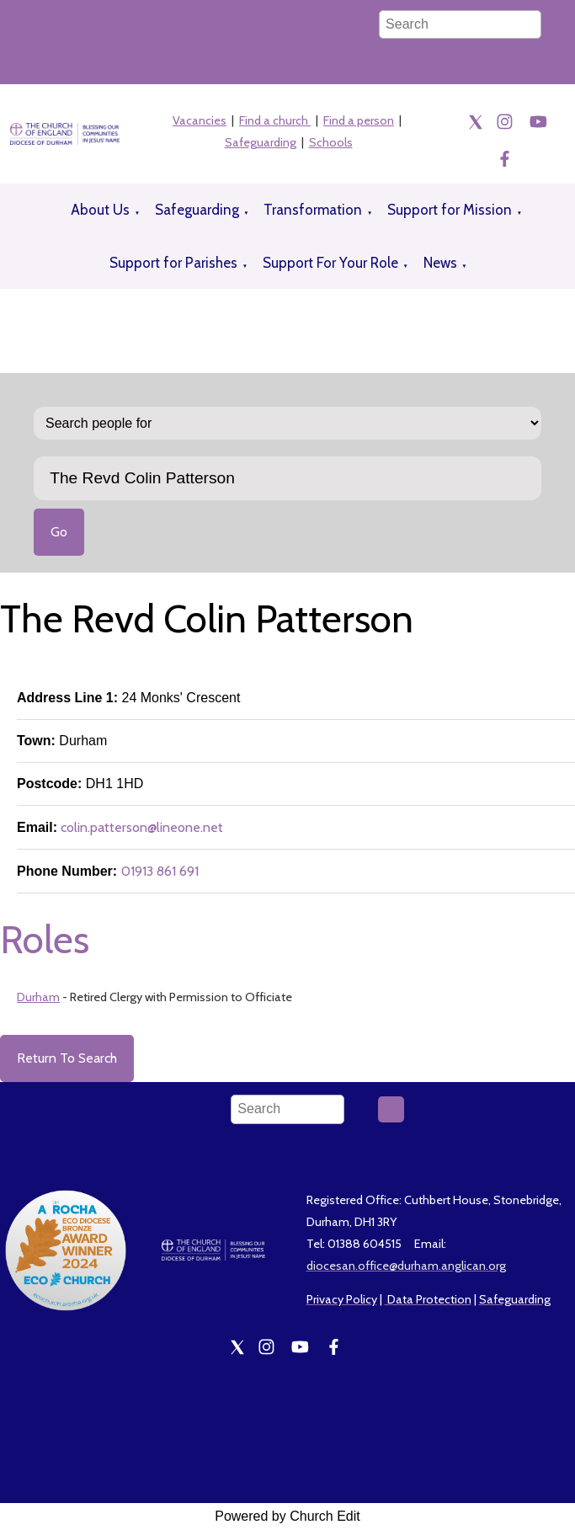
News (440, 262)
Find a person (358, 120)
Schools (331, 142)
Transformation (313, 209)
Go (59, 532)
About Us (100, 209)
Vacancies (199, 120)
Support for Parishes (173, 262)
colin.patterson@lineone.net (142, 827)
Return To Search (67, 1058)
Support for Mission (449, 209)
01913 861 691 (160, 871)
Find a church (275, 120)
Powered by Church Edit (287, 1516)
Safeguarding (260, 142)
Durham (38, 997)
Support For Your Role (330, 262)
